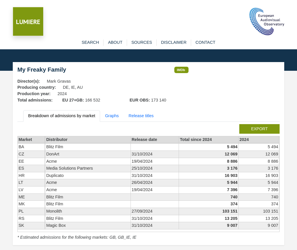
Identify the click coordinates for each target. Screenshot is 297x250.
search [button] (90, 42)
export (259, 128)
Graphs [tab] (112, 115)
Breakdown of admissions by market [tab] (61, 115)
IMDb (181, 70)
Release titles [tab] (140, 115)
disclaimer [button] (173, 42)
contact (205, 42)
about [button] (115, 42)
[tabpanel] (148, 182)
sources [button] (141, 42)
